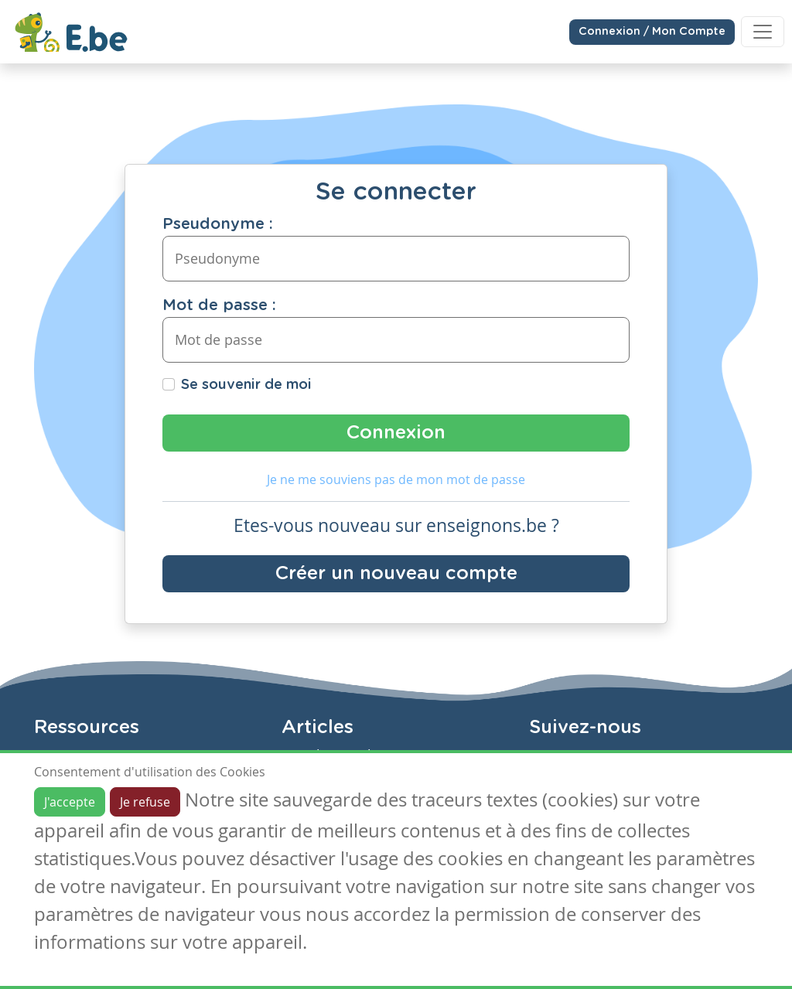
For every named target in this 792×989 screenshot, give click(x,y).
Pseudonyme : (217, 224)
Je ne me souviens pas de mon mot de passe (396, 479)
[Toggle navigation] (762, 31)
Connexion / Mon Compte (652, 31)
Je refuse (145, 801)
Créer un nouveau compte (396, 573)
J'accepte (69, 801)
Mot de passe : (219, 305)
